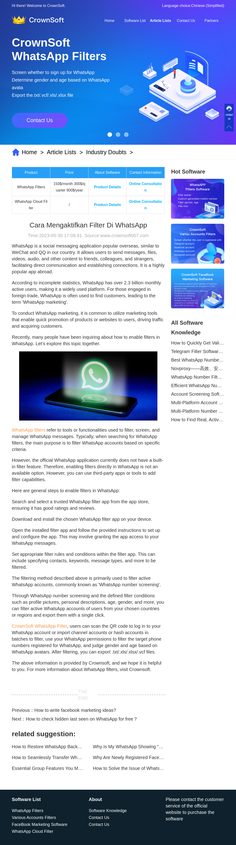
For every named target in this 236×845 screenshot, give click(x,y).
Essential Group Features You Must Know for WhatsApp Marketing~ (48, 768)
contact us (229, 116)
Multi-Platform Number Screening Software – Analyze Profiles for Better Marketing (197, 411)
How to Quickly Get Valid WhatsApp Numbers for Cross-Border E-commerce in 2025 (197, 342)
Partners (211, 21)
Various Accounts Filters (34, 817)
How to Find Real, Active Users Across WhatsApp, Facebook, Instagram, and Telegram (197, 419)
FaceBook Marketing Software (39, 824)
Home (110, 21)
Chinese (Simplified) (207, 6)
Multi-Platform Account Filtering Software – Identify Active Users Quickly (197, 402)
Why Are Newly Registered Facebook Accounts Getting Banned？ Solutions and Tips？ (129, 757)
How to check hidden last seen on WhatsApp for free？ (82, 718)
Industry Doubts (106, 152)
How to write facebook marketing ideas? (75, 710)
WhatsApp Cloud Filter (32, 831)
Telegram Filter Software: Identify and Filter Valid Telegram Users (197, 351)
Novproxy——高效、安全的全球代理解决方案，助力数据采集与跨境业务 (197, 368)
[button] (109, 134)
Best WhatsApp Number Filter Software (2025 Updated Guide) (197, 359)
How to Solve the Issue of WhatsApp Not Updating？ (129, 768)
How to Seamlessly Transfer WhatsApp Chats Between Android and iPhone (48, 757)
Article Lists (160, 21)
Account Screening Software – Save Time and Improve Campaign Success (197, 394)
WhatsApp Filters (27, 810)
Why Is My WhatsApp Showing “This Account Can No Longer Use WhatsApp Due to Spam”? (129, 746)
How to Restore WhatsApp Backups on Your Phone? (48, 746)
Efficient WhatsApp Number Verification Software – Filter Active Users (197, 385)
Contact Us (186, 21)
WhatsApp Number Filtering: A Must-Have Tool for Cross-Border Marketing (197, 377)
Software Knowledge (108, 810)
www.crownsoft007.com (124, 235)
